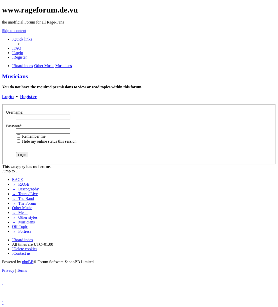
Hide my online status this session (46, 141)
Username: (14, 112)
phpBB (27, 262)
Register (28, 96)
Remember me (31, 136)
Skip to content (14, 31)
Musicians (15, 76)
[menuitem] (16, 48)
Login (8, 96)
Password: (14, 126)
